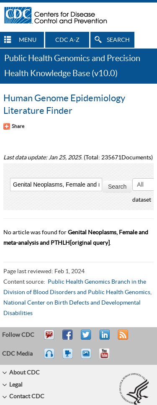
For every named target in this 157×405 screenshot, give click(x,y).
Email (49, 338)
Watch (68, 357)
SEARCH (118, 40)
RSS (122, 338)
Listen (49, 357)
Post (103, 338)
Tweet (86, 338)
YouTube (108, 357)
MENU (27, 40)
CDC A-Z (67, 40)
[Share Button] (13, 126)
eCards (88, 357)
